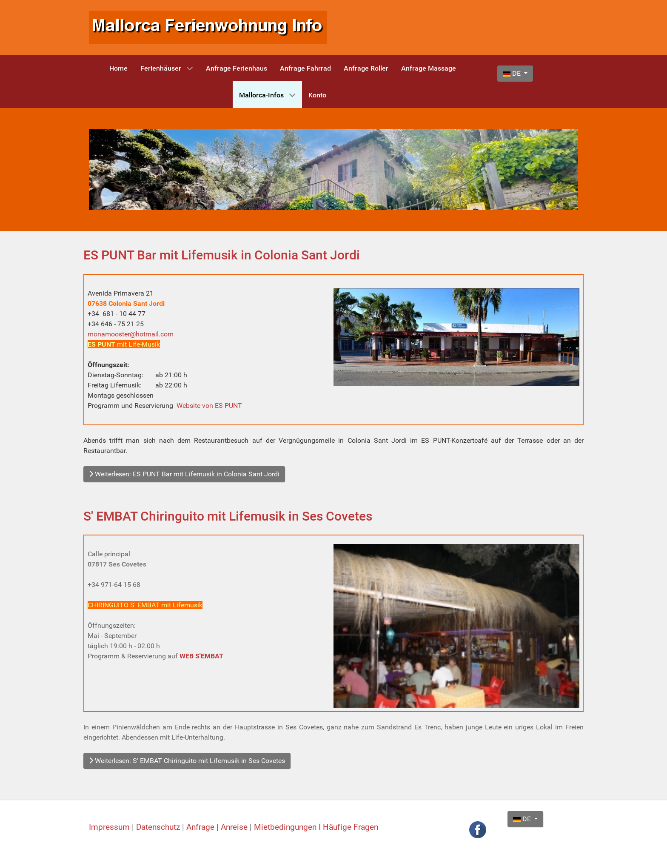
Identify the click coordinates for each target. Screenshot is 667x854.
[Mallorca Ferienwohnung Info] (208, 27)
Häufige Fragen (350, 827)
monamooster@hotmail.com (131, 334)
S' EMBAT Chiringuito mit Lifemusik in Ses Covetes (227, 516)
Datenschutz (159, 827)
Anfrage (201, 827)
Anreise (235, 827)
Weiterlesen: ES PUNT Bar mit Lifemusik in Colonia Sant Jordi (184, 474)
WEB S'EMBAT (201, 656)
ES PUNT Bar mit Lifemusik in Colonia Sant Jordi (221, 255)
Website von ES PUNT (209, 405)
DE (512, 73)
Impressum (110, 827)
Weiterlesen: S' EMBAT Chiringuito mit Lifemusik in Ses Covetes (187, 761)
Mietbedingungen (285, 827)
